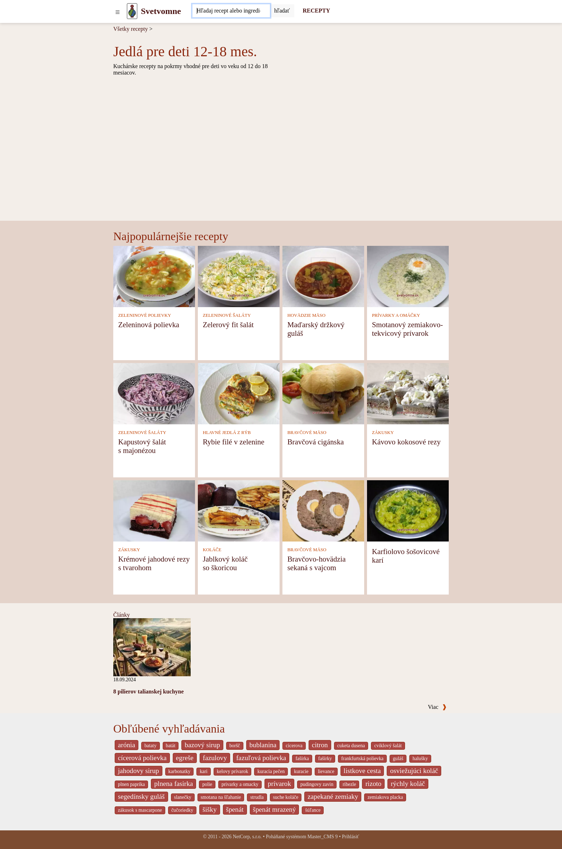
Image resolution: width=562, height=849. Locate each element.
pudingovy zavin (316, 784)
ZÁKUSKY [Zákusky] (383, 432)
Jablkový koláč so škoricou (225, 563)
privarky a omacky (240, 784)
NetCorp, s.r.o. (247, 836)
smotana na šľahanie (221, 797)
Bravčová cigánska (315, 442)
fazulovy (215, 758)
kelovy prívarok (232, 771)
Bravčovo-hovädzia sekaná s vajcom (316, 563)
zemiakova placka (385, 797)
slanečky (182, 797)
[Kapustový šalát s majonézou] (154, 393)
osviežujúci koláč (414, 770)
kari (203, 771)
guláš (398, 758)
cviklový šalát (388, 745)
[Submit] (282, 10)
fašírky (325, 758)
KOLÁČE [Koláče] (212, 549)
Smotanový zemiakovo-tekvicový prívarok (407, 328)
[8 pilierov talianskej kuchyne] (152, 647)
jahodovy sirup (138, 770)
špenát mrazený (274, 809)
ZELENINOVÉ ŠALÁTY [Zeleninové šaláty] (227, 315)
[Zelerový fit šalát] (239, 276)
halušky (420, 758)
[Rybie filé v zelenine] (239, 393)
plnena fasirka (173, 783)
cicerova (294, 745)
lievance (326, 771)
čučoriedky (182, 810)
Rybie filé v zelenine (234, 442)
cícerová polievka (142, 758)
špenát (235, 809)
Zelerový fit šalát (228, 324)
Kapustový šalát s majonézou (142, 446)
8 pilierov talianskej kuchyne (148, 691)
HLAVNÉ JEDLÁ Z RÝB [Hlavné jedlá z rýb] (227, 432)
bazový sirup (202, 745)
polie (207, 784)
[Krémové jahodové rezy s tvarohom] (154, 510)
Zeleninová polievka (148, 324)
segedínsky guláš (141, 796)
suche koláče (286, 797)
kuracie (301, 771)
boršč (234, 745)
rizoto (373, 783)
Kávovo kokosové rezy (406, 442)
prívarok (279, 783)
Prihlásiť (350, 836)
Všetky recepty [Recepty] (130, 29)
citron (320, 745)
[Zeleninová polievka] (154, 276)
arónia (126, 745)
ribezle (349, 784)
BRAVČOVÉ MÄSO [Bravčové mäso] (307, 432)
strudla (256, 797)
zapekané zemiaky (333, 796)
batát (171, 745)
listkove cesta (362, 770)
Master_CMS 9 (323, 836)
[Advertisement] (281, 167)
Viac (437, 707)
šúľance (312, 810)
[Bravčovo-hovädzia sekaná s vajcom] (323, 510)
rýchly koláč (408, 783)
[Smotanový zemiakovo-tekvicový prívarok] (408, 276)
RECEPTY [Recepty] (316, 11)
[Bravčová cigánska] (323, 393)
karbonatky (179, 771)
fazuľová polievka (261, 758)
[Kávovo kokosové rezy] (408, 393)
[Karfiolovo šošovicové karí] (408, 510)
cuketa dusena (351, 745)
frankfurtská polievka (362, 758)
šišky (209, 809)
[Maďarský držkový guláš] (323, 276)
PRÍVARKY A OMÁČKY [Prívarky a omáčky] (396, 315)
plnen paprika (131, 784)
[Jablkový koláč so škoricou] (239, 510)
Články (121, 615)
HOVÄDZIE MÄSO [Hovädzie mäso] (306, 315)
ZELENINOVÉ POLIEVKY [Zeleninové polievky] (144, 315)
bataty (150, 745)
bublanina (263, 745)
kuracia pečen (271, 771)
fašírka (302, 758)
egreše (185, 758)
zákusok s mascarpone (140, 810)
